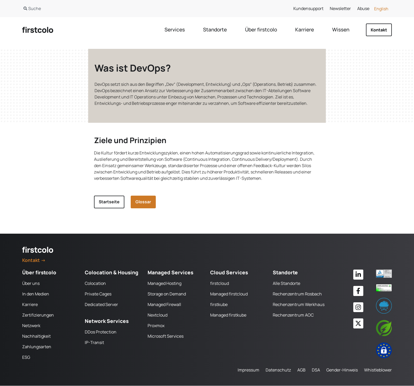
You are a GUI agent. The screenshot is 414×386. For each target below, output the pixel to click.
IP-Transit (94, 343)
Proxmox (156, 326)
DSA (316, 370)
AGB (301, 370)
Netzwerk (31, 326)
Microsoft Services (166, 336)
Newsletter (340, 8)
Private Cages (98, 294)
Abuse (363, 8)
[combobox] (109, 8)
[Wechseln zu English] (381, 8)
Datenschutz (278, 370)
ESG (26, 357)
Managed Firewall (164, 305)
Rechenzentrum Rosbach (297, 294)
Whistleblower (378, 370)
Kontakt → (34, 260)
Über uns (31, 283)
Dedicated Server (101, 305)
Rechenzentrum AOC (293, 315)
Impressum (248, 370)
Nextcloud (157, 315)
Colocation (95, 283)
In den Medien (35, 294)
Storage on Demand (167, 294)
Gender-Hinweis (342, 370)
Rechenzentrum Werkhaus (298, 305)
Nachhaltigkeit (36, 336)
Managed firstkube (228, 315)
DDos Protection (100, 332)
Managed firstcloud (229, 294)
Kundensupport (308, 8)
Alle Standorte (286, 283)
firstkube (219, 305)
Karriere (30, 305)
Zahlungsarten (36, 347)
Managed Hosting (164, 283)
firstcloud (219, 283)
